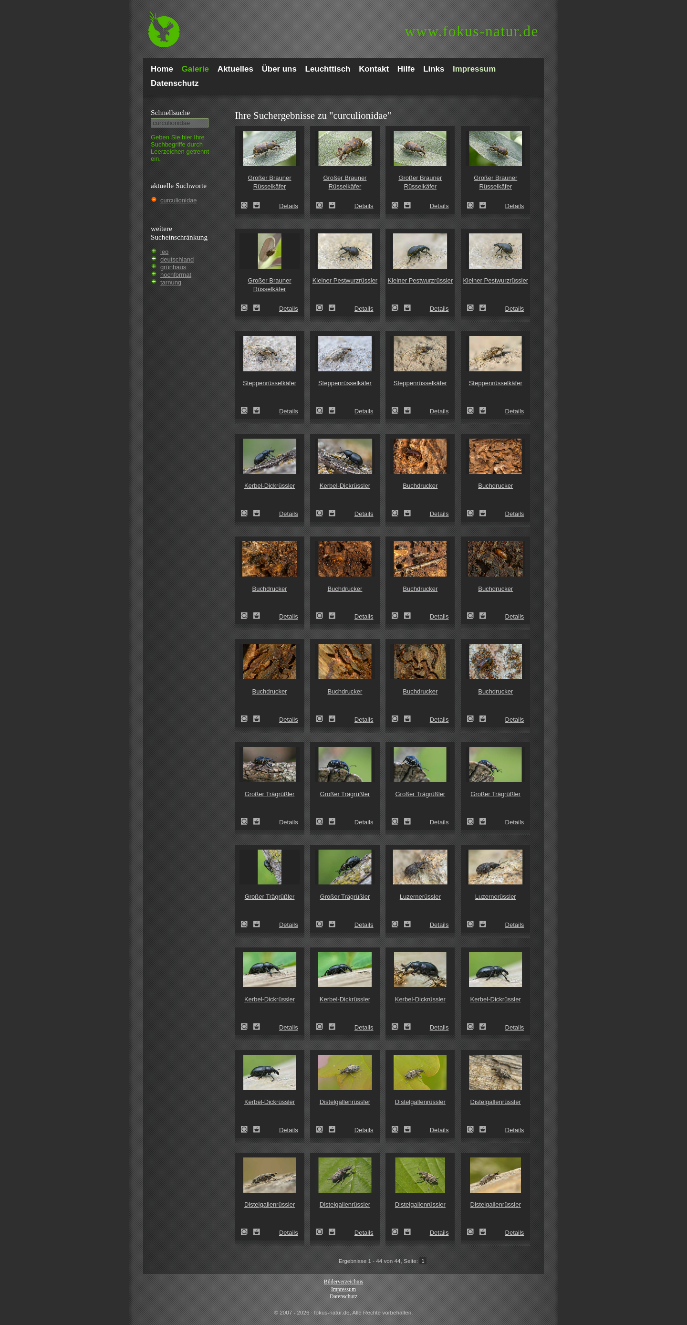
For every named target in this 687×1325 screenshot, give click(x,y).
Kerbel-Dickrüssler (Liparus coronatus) (247, 513)
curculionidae (178, 200)
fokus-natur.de (472, 31)
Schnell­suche (170, 112)
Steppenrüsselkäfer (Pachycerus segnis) (247, 410)
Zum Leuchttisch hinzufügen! (256, 205)
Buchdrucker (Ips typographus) (398, 513)
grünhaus (173, 267)
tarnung (170, 282)
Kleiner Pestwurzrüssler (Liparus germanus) (322, 308)
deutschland (177, 259)
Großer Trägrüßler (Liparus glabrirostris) (247, 821)
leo (164, 251)
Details (288, 206)
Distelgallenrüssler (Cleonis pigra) (322, 1129)
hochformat (175, 274)
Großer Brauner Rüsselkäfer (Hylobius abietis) (247, 205)
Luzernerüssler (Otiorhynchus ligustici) (398, 924)
